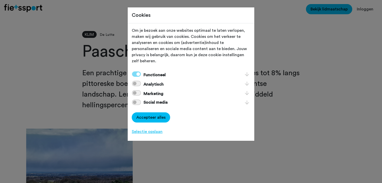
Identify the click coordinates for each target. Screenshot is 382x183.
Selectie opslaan (147, 132)
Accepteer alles (151, 117)
